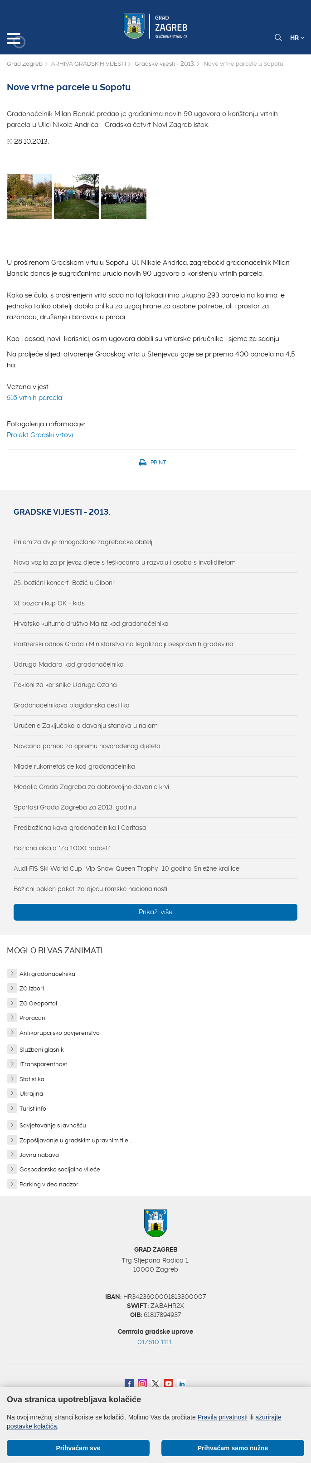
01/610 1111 (154, 1342)
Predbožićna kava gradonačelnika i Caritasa (80, 827)
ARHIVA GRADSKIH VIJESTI (88, 63)
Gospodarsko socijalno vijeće (59, 1169)
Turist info (32, 1108)
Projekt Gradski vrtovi (40, 435)
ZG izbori (31, 988)
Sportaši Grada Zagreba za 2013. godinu (75, 807)
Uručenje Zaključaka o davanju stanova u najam (86, 725)
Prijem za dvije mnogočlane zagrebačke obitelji (84, 542)
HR (297, 37)
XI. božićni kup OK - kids (49, 603)
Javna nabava (39, 1154)
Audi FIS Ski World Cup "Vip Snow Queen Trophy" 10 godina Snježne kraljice (126, 868)
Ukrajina (31, 1093)
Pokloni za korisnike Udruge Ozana (65, 684)
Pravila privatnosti (223, 1417)
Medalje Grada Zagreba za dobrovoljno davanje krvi (91, 786)
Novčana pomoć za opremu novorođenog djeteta (87, 746)
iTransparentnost (43, 1064)
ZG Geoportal (38, 1003)
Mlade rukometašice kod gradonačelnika (74, 766)
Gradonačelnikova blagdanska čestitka (72, 705)
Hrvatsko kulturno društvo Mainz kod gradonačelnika (91, 623)
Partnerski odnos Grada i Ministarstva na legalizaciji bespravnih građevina (123, 644)
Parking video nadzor (48, 1184)
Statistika (31, 1079)
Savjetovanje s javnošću (52, 1125)
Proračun (32, 1017)
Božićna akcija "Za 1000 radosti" (62, 848)
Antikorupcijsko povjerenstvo (59, 1032)
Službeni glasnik (41, 1049)
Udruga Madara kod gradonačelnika (69, 664)
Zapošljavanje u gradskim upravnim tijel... (75, 1140)
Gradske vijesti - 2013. (165, 63)
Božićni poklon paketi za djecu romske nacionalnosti (90, 888)
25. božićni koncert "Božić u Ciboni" (65, 582)
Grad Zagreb (25, 63)
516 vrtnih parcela (34, 398)
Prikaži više (156, 912)
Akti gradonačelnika (47, 973)
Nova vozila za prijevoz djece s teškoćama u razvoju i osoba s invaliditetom (125, 562)
